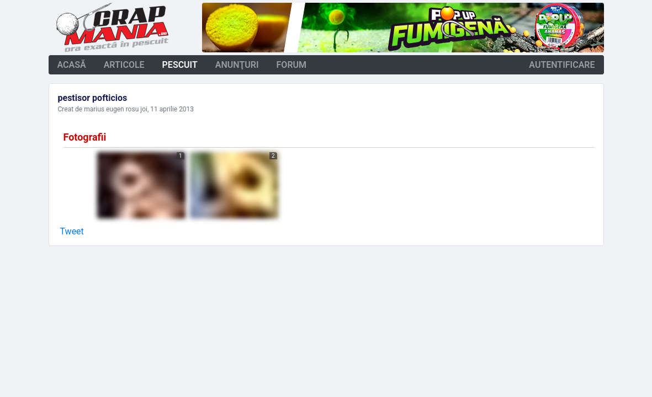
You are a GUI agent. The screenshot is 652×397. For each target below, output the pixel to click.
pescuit (180, 65)
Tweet (72, 231)
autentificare (562, 65)
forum (292, 65)
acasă (71, 65)
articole (124, 65)
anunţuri (237, 65)
